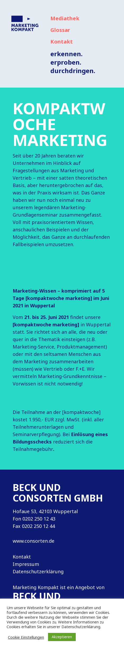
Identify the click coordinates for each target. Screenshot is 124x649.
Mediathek (64, 18)
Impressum (26, 564)
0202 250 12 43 (38, 519)
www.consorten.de (33, 541)
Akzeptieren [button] (62, 636)
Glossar (60, 30)
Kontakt (61, 41)
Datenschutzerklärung (38, 571)
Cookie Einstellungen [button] (26, 637)
